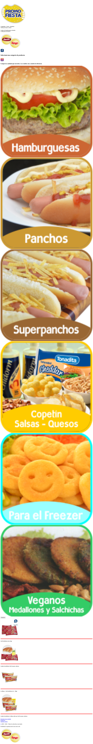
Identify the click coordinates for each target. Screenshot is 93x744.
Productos (3, 720)
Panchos (3, 617)
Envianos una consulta (6, 719)
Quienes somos (4, 721)
